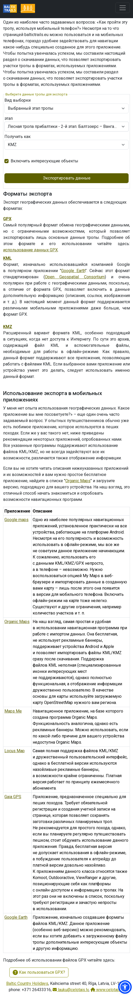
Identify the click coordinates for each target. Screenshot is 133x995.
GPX (7, 218)
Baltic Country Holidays (27, 983)
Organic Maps (77, 480)
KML (7, 258)
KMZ (7, 326)
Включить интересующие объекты (44, 160)
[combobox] (66, 127)
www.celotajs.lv (107, 989)
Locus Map (14, 750)
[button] (125, 987)
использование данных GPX (30, 249)
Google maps (16, 519)
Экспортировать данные (66, 178)
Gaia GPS (12, 796)
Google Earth (73, 270)
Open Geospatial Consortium (75, 276)
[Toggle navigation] (122, 8)
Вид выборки (17, 100)
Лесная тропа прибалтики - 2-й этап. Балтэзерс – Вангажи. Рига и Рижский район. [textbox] (63, 126)
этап (8, 118)
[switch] (6, 161)
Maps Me (13, 711)
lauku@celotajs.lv (71, 989)
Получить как (17, 136)
